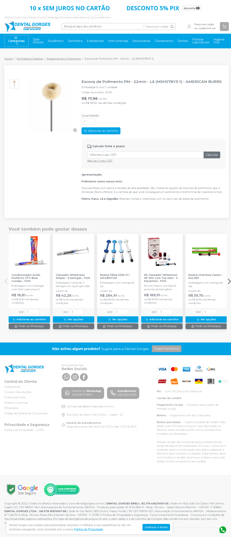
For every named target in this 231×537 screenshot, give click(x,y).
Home (8, 58)
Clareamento (163, 41)
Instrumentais (118, 41)
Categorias (16, 41)
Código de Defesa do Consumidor (26, 413)
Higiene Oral (219, 41)
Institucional (12, 387)
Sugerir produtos (166, 348)
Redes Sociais (37, 17)
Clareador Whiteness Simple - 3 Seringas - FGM (73, 277)
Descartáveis (141, 41)
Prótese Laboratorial (200, 41)
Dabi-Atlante (38, 41)
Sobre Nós (21, 17)
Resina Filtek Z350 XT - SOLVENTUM (115, 277)
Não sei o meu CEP (99, 160)
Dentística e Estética (29, 58)
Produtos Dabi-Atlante (74, 17)
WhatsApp (53, 17)
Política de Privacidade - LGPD (24, 430)
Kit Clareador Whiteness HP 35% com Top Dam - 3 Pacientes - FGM (161, 278)
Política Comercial (16, 402)
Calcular (212, 155)
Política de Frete (15, 397)
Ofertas (8, 17)
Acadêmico (56, 41)
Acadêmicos (103, 17)
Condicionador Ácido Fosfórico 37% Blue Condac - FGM (25, 278)
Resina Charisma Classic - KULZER (205, 277)
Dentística (75, 41)
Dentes (183, 41)
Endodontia (95, 41)
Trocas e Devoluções (17, 392)
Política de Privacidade (88, 529)
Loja (91, 17)
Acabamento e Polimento (64, 58)
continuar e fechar (156, 527)
